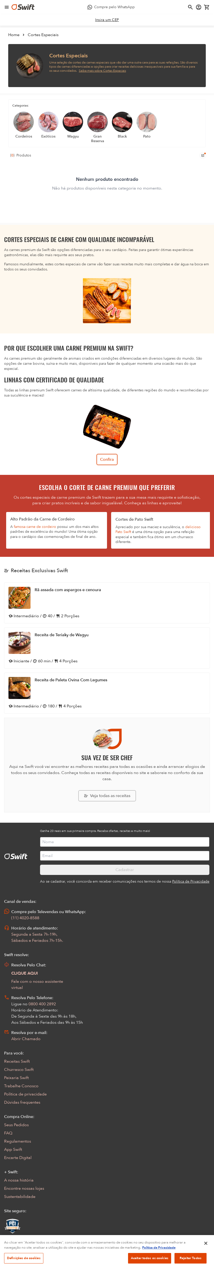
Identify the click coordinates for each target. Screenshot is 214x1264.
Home (14, 35)
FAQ (8, 1133)
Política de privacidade (25, 1094)
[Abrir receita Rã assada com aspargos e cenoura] (107, 602)
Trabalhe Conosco (21, 1086)
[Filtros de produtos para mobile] (203, 155)
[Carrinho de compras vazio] (207, 7)
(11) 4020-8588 (25, 918)
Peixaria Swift (16, 1078)
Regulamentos (17, 1141)
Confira (107, 459)
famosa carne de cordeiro (35, 526)
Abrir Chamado (26, 1039)
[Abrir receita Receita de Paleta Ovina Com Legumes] (107, 693)
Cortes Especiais (43, 35)
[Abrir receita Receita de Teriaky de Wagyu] (107, 648)
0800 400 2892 (42, 1004)
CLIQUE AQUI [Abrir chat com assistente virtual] (24, 973)
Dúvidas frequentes (22, 1102)
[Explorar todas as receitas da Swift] (107, 795)
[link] (107, 20)
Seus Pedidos (16, 1125)
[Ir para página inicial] (23, 7)
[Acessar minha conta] (199, 7)
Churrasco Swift (19, 1069)
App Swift (13, 1149)
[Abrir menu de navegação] (6, 7)
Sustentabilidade (19, 1196)
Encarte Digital (18, 1158)
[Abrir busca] (190, 7)
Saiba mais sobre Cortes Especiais (102, 71)
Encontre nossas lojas (24, 1188)
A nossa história (19, 1180)
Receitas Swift (17, 1061)
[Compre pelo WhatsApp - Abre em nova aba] (111, 7)
